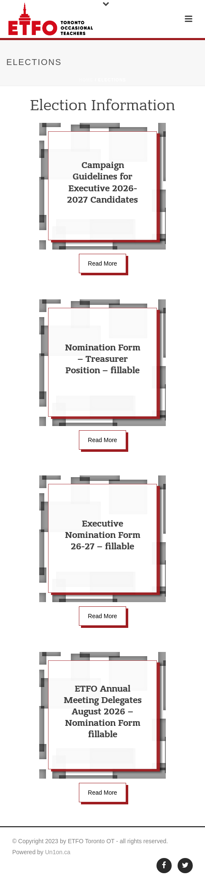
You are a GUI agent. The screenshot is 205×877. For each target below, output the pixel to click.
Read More (102, 263)
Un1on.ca (57, 852)
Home (86, 80)
